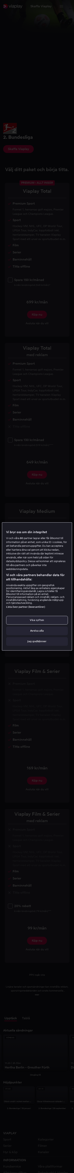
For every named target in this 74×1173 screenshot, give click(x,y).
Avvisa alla (37, 630)
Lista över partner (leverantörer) (25, 606)
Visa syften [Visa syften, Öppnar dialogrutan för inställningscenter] (37, 620)
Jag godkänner (36, 641)
